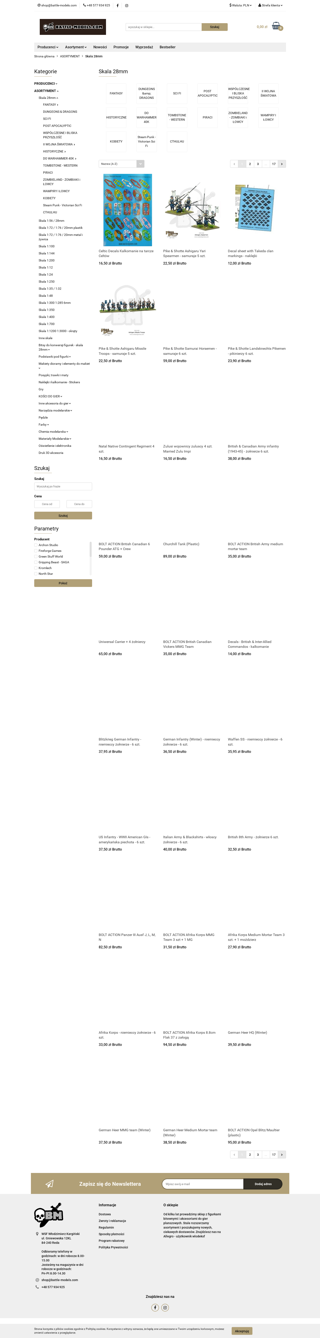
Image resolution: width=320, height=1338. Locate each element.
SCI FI (47, 118)
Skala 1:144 (47, 253)
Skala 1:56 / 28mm (51, 220)
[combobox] (121, 164)
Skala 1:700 (47, 324)
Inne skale (45, 338)
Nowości (100, 47)
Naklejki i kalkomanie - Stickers (59, 382)
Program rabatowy (112, 1240)
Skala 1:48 (46, 295)
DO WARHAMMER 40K (59, 158)
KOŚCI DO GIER (50, 396)
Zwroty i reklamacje (112, 1221)
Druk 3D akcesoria (51, 453)
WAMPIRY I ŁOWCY (56, 191)
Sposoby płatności (111, 1234)
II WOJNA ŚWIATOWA (59, 144)
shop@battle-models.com (60, 1280)
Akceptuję (242, 1331)
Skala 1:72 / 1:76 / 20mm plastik (61, 227)
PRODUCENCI (45, 84)
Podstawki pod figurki (55, 356)
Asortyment (76, 47)
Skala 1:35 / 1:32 (50, 288)
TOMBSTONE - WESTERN (60, 165)
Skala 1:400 (47, 317)
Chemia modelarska (53, 431)
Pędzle (43, 417)
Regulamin (106, 1227)
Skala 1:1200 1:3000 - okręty (58, 331)
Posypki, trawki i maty (53, 375)
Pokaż (63, 583)
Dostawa (105, 1214)
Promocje (121, 47)
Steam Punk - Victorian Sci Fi (62, 205)
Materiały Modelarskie (55, 438)
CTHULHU (50, 212)
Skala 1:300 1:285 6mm (55, 302)
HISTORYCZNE (54, 151)
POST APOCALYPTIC (57, 126)
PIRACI (48, 172)
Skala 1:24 (46, 274)
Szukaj (63, 515)
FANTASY (50, 104)
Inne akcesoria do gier (55, 403)
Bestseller (168, 47)
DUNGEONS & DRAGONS (60, 111)
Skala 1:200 (47, 260)
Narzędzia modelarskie (55, 410)
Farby (44, 424)
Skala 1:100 (47, 246)
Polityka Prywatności (113, 1247)
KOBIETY (49, 198)
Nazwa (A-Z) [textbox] (109, 163)
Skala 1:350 (47, 310)
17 (274, 164)
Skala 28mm (48, 98)
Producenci (48, 47)
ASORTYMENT (46, 91)
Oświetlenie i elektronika (55, 445)
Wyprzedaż (144, 47)
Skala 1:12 (46, 267)
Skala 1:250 (47, 281)
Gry (41, 389)
